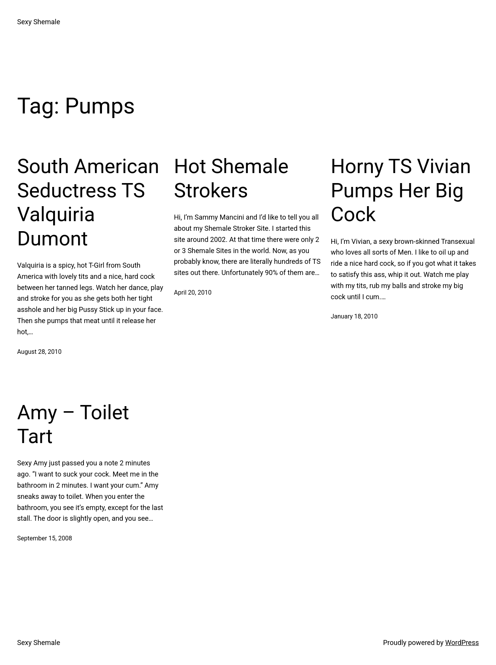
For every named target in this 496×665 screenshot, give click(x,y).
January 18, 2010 (354, 316)
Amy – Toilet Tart (73, 424)
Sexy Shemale (38, 22)
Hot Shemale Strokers (231, 178)
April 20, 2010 (193, 292)
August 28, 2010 (39, 351)
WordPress (462, 642)
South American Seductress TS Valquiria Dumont (88, 202)
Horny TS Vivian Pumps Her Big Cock (401, 190)
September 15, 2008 (44, 538)
